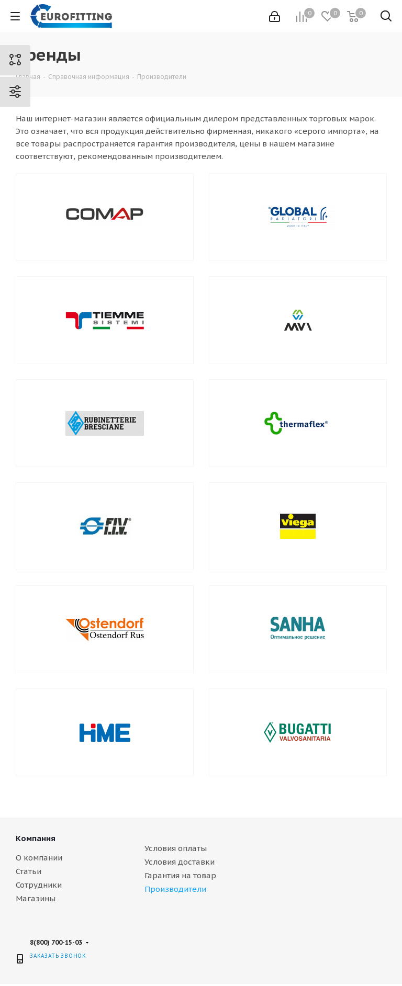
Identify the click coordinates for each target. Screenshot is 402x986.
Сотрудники (39, 885)
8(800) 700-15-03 (56, 942)
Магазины (35, 898)
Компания (35, 838)
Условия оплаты (175, 848)
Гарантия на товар (180, 875)
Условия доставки (179, 862)
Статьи (28, 871)
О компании (39, 858)
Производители (175, 889)
